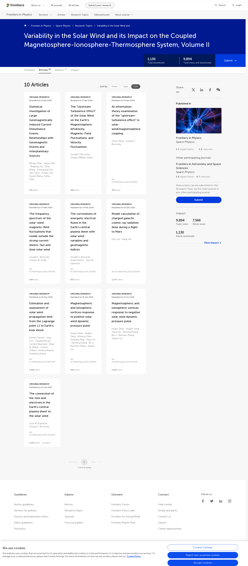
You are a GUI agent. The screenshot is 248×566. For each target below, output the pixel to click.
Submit (228, 60)
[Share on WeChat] (218, 89)
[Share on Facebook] (210, 89)
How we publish (74, 522)
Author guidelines (24, 504)
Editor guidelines (23, 522)
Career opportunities (170, 528)
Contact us (164, 516)
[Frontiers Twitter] (212, 501)
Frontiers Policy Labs (123, 510)
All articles (74, 5)
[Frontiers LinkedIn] (221, 501)
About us (36, 5)
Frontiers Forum (120, 504)
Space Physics (63, 25)
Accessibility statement (131, 555)
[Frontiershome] (16, 5)
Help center (165, 504)
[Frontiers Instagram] (230, 501)
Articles (61, 14)
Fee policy (20, 528)
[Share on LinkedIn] (201, 89)
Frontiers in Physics (41, 25)
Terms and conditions (102, 555)
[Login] (236, 5)
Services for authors (25, 510)
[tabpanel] (122, 276)
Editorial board (101, 14)
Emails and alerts (167, 510)
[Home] (25, 25)
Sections (43, 14)
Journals (69, 516)
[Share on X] (193, 89)
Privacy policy (79, 555)
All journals (56, 5)
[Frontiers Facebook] (203, 501)
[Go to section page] (198, 127)
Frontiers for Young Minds (125, 516)
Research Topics (79, 14)
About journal (122, 14)
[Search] (220, 5)
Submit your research (99, 5)
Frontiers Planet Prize (123, 522)
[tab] (29, 70)
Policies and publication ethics (31, 516)
